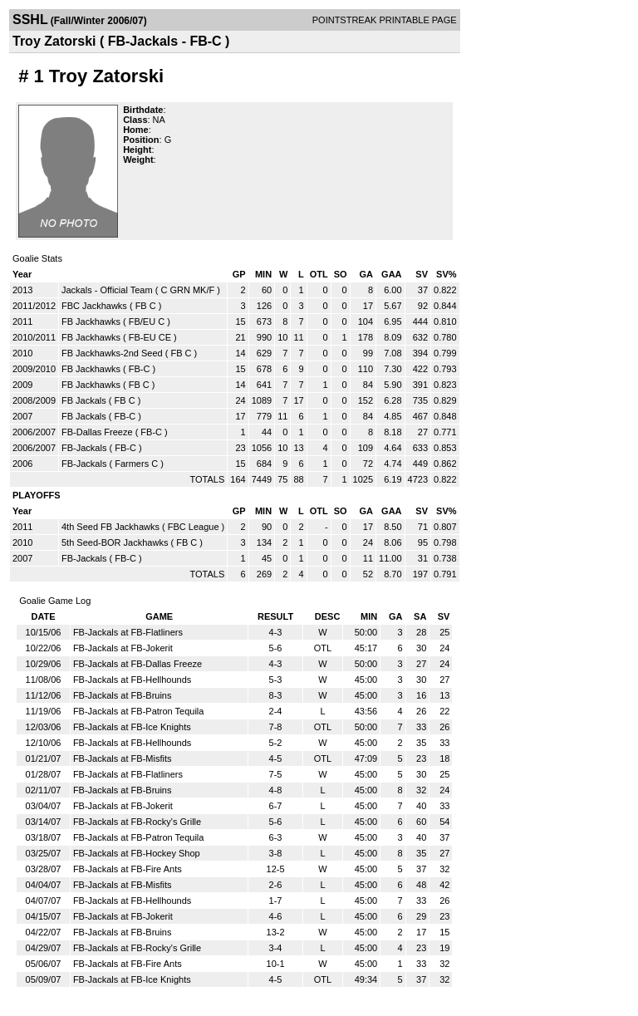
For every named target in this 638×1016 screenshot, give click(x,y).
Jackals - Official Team (107, 290)
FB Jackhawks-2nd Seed (112, 353)
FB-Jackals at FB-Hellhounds (132, 680)
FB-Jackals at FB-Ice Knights (132, 727)
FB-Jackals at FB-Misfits (122, 758)
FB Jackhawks (90, 321)
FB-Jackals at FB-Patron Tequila (138, 711)
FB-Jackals (83, 448)
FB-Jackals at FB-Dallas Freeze (137, 664)
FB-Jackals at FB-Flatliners (128, 632)
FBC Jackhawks (94, 306)
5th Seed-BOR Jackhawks (114, 542)
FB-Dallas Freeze (97, 432)
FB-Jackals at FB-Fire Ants (127, 869)
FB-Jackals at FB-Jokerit (123, 648)
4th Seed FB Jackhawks (110, 527)
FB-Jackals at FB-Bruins (122, 695)
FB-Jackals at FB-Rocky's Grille (137, 822)
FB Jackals (83, 400)
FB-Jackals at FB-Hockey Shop (136, 853)
